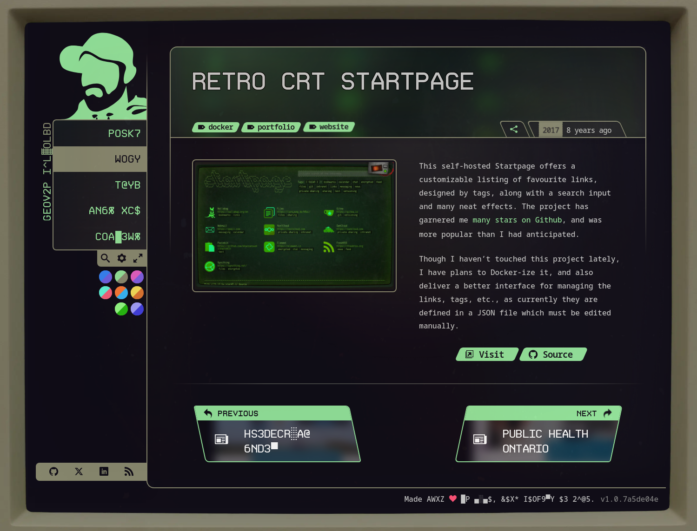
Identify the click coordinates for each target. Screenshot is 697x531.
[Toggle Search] (105, 262)
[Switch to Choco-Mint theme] (120, 280)
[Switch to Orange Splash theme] (120, 295)
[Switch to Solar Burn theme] (136, 295)
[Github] (53, 471)
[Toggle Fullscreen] (138, 262)
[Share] (514, 129)
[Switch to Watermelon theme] (105, 295)
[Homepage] (96, 73)
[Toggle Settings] (121, 262)
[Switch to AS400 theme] (120, 312)
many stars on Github (517, 220)
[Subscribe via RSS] (128, 471)
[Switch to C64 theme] (136, 312)
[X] (78, 471)
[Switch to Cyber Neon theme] (136, 280)
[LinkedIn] (103, 471)
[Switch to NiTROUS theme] (105, 280)
